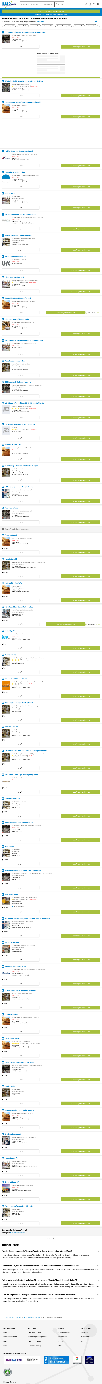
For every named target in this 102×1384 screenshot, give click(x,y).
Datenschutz (85, 1337)
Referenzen (48, 4)
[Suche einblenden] (87, 4)
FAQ (59, 1346)
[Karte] (96, 21)
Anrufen (20, 47)
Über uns (59, 4)
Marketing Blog (63, 1332)
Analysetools (36, 4)
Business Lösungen (35, 1346)
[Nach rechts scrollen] (98, 26)
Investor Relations (10, 1337)
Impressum (84, 1332)
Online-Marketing (34, 1341)
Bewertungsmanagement (37, 1337)
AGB (82, 1341)
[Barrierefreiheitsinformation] (95, 4)
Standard (40, 22)
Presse (5, 1346)
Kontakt (61, 1341)
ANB (82, 1346)
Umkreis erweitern (17, 1232)
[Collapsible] (98, 1251)
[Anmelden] (91, 4)
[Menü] (98, 4)
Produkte (24, 4)
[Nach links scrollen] (3, 26)
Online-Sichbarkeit (35, 1332)
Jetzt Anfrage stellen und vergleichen (51, 11)
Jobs (5, 1341)
